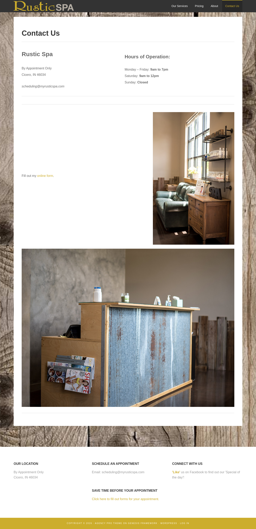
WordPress (168, 523)
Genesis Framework (142, 523)
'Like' (176, 472)
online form (45, 175)
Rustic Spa (44, 6)
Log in (184, 523)
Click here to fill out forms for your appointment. (125, 499)
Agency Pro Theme (108, 523)
